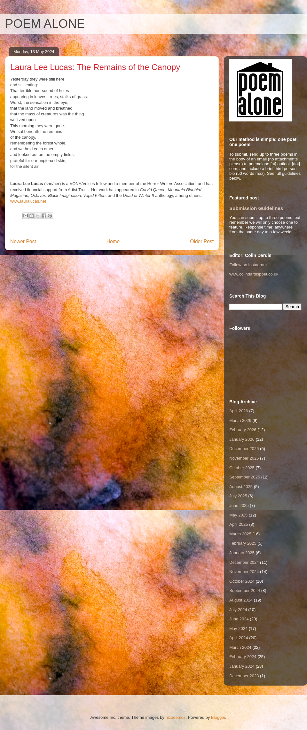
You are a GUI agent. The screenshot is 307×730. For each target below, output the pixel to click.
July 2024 (238, 609)
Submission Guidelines (256, 208)
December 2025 (244, 448)
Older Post (202, 241)
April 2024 (238, 637)
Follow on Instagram (248, 264)
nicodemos (175, 717)
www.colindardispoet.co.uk (253, 274)
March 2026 (240, 420)
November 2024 (244, 571)
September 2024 (244, 590)
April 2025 (238, 524)
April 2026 (238, 410)
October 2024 (242, 581)
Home (113, 241)
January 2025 (242, 552)
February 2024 (242, 656)
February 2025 (242, 543)
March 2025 (240, 534)
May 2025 (238, 515)
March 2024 (240, 647)
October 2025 (242, 467)
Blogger (218, 717)
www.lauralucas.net (28, 201)
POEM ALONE (45, 23)
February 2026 (242, 429)
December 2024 (244, 562)
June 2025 (239, 505)
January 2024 (242, 666)
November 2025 (244, 458)
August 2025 (241, 486)
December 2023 (244, 675)
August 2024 (241, 600)
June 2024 (239, 619)
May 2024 (238, 628)
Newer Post (23, 241)
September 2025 (244, 477)
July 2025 (238, 495)
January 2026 (242, 439)
